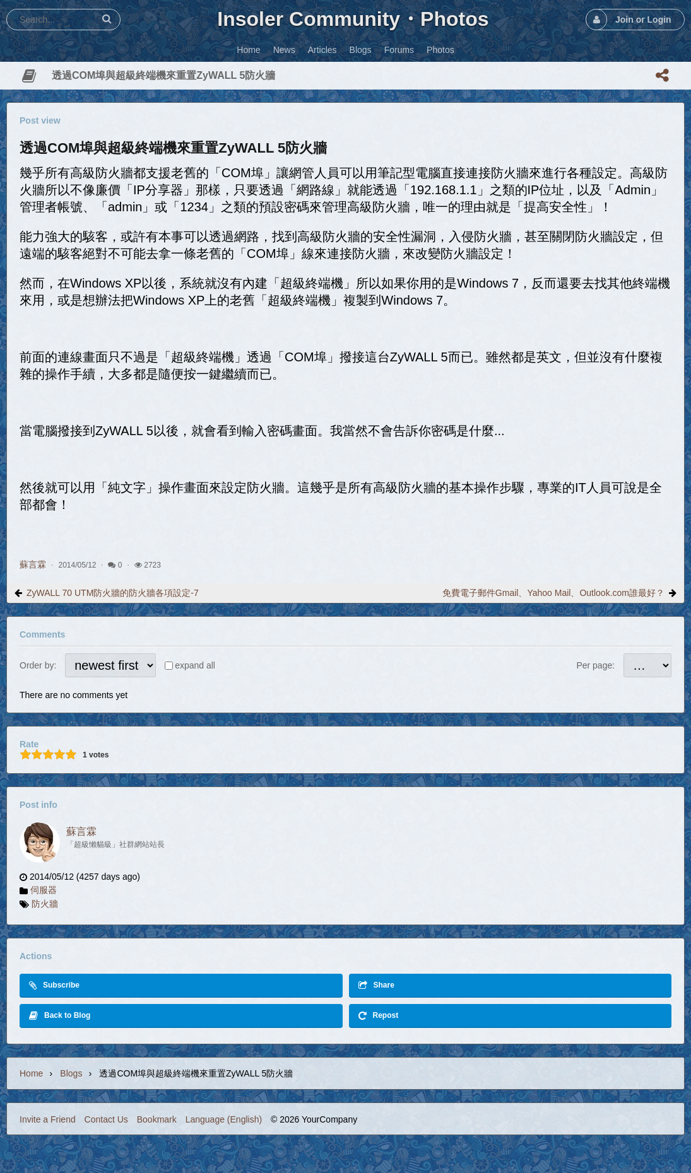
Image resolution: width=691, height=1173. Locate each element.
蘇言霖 (33, 564)
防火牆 (45, 904)
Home (31, 1073)
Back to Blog (59, 1015)
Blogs (71, 1073)
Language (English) (224, 1119)
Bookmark (157, 1119)
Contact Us (106, 1119)
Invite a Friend (48, 1119)
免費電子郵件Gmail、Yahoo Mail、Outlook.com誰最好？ (553, 593)
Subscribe (54, 985)
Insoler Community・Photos (352, 19)
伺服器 (43, 890)
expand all (195, 665)
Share (376, 985)
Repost (378, 1015)
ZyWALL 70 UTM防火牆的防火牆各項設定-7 (113, 593)
